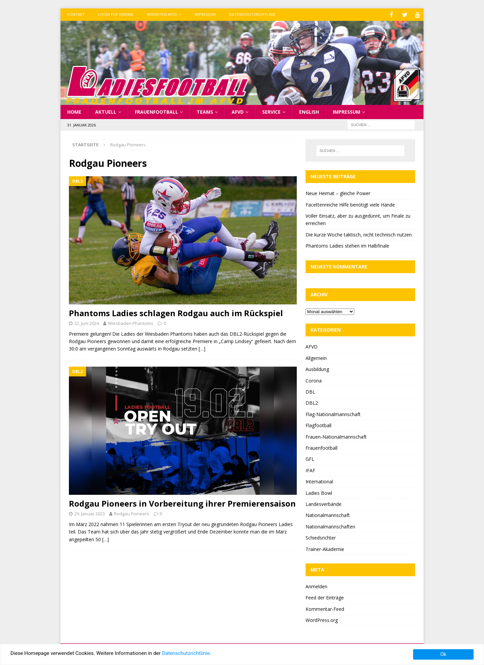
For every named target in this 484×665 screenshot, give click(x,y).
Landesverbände (323, 503)
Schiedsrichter (321, 537)
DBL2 (312, 402)
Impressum (205, 14)
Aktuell (105, 111)
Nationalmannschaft (328, 514)
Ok (443, 654)
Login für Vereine (115, 14)
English (309, 111)
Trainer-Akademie (325, 548)
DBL (310, 391)
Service (271, 111)
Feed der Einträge (325, 597)
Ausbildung (317, 368)
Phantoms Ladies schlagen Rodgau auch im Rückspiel (176, 312)
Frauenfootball (156, 111)
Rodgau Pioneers (131, 513)
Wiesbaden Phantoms (130, 323)
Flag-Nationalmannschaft (333, 413)
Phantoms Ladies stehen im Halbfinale (347, 245)
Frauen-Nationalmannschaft (336, 436)
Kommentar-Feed (325, 608)
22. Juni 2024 (86, 323)
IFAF (310, 470)
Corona (314, 380)
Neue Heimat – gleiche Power (338, 192)
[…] (202, 348)
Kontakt (76, 14)
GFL (310, 458)
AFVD (238, 111)
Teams (205, 111)
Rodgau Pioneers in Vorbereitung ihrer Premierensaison (182, 502)
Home (74, 111)
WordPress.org (322, 619)
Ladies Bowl (319, 492)
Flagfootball (318, 424)
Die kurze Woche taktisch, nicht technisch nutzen (359, 234)
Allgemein (316, 357)
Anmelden (316, 586)
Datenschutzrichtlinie (252, 14)
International (319, 481)
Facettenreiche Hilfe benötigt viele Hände (350, 204)
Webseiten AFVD (162, 14)
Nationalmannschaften (330, 526)
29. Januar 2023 (89, 513)
